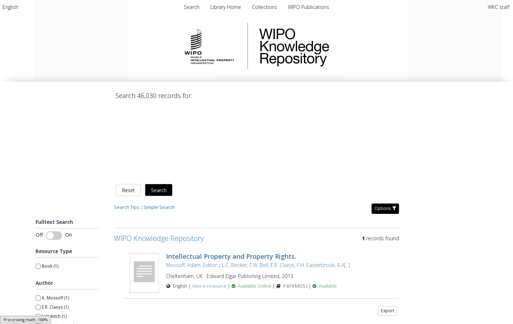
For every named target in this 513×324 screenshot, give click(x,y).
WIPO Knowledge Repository (323, 46)
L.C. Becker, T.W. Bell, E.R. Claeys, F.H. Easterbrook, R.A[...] (286, 190)
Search (159, 115)
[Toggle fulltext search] (54, 161)
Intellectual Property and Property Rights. (231, 181)
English (10, 7)
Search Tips (126, 132)
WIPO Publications (308, 7)
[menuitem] (10, 7)
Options (385, 133)
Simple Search (159, 132)
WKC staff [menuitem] (498, 7)
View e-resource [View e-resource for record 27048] (210, 211)
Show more (47, 291)
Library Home (226, 7)
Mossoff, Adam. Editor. (192, 190)
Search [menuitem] (192, 7)
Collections (265, 7)
